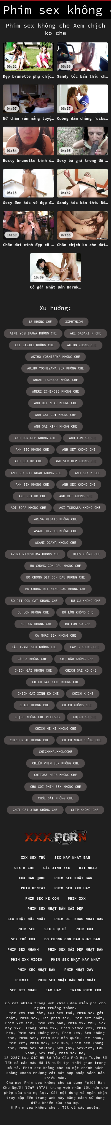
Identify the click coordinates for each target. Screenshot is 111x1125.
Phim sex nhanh (23, 949)
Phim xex (39, 1042)
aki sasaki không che (34, 345)
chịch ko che (84, 717)
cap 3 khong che (84, 647)
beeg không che (86, 554)
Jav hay (53, 990)
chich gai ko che (80, 670)
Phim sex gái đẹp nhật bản (76, 949)
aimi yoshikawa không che (33, 333)
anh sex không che (32, 484)
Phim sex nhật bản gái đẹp (55, 908)
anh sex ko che (32, 496)
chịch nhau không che (81, 740)
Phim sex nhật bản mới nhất (67, 980)
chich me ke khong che (55, 728)
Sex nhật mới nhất (26, 919)
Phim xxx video (26, 959)
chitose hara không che (55, 775)
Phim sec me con (42, 898)
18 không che (40, 322)
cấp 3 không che (32, 659)
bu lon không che (33, 612)
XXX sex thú (33, 857)
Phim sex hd (71, 1053)
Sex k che (24, 868)
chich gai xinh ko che (38, 693)
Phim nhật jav (79, 969)
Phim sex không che (37, 1032)
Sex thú (46, 1053)
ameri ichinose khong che (55, 391)
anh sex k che (87, 473)
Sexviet (84, 1048)
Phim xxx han (49, 1023)
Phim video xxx (76, 1028)
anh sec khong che (32, 449)
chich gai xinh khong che (55, 682)
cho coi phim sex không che (55, 787)
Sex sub (60, 1042)
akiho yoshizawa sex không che (55, 368)
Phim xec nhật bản (36, 969)
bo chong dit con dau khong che (55, 577)
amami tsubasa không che (55, 380)
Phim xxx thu (81, 1023)
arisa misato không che (55, 519)
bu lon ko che (78, 624)
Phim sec (26, 929)
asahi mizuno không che (55, 531)
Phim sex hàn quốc (60, 1037)
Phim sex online (35, 1048)
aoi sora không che (28, 508)
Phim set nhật (87, 1018)
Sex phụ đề (55, 929)
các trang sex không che (34, 647)
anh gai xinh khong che (55, 426)
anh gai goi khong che (55, 415)
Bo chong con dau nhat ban (72, 939)
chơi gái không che (55, 798)
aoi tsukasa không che (79, 508)
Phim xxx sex (18, 1023)
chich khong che (34, 705)
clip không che (84, 810)
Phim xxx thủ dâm (25, 1013)
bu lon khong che (36, 624)
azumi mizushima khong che (35, 554)
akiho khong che (81, 345)
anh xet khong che (75, 496)
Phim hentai (33, 888)
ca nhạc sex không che (55, 635)
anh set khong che (78, 449)
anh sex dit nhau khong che (36, 473)
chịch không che (76, 705)
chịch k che (83, 693)
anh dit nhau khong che (55, 403)
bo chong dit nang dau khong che (55, 589)
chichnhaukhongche (55, 752)
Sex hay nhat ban (72, 857)
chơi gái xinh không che (35, 810)
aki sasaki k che (85, 333)
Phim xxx (77, 898)
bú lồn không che (78, 612)
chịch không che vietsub (37, 717)
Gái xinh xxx (56, 868)
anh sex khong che (78, 484)
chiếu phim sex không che (55, 763)
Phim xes (71, 1032)
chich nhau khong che (29, 740)
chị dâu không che (76, 659)
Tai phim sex (55, 1018)
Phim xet (16, 1042)
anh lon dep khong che (35, 438)
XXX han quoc (32, 878)
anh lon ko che (82, 438)
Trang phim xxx (85, 990)
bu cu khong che (85, 601)
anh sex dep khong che (75, 461)
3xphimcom (74, 322)
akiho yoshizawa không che (55, 357)
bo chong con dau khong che (55, 566)
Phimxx (22, 980)
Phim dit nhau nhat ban (79, 919)
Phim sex (29, 1018)
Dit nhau (88, 868)
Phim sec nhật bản (73, 878)
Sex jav (64, 1048)
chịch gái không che (33, 670)
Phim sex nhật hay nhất (75, 959)
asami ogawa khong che (55, 543)
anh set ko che (28, 461)
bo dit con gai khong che (34, 601)
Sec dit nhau (23, 990)
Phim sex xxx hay (72, 888)
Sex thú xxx (23, 939)
